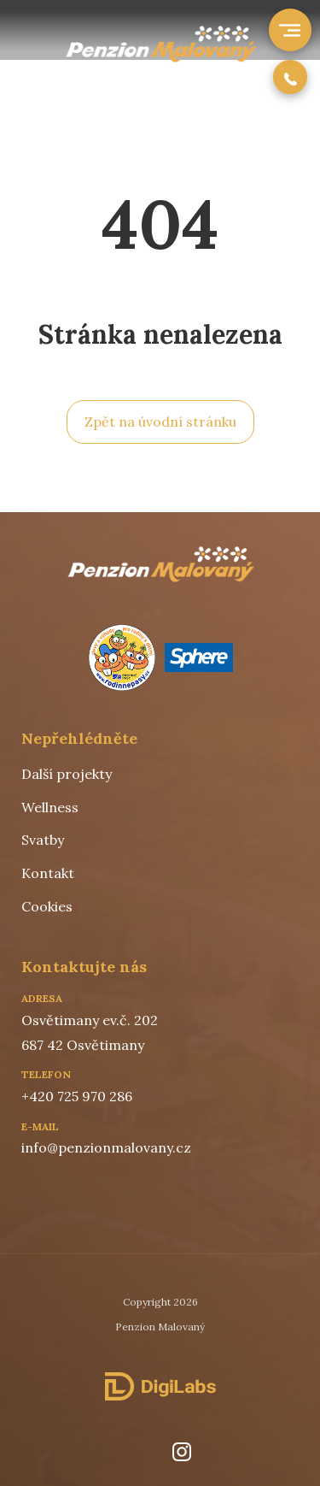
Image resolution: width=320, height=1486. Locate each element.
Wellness (50, 807)
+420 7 (42, 1096)
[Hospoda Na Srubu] (160, 57)
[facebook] (134, 1452)
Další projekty (66, 773)
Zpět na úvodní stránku (160, 421)
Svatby (42, 839)
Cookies (47, 906)
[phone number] (290, 77)
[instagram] (181, 1452)
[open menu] (288, 30)
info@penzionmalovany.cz (106, 1147)
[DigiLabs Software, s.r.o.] (160, 1386)
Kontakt (47, 873)
